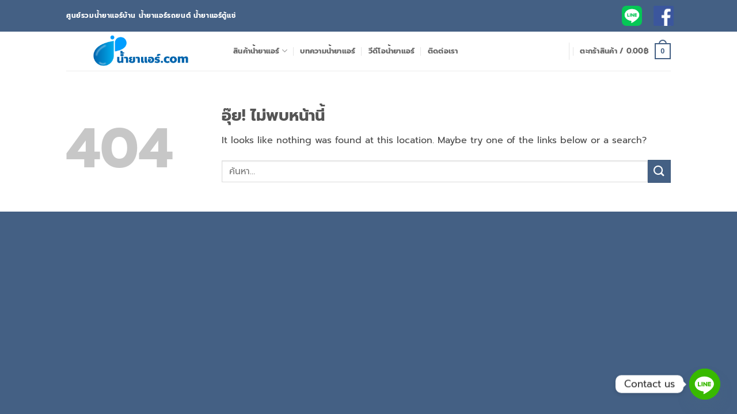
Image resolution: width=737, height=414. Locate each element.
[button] (625, 51)
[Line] (704, 384)
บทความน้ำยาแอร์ (327, 50)
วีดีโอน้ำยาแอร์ (391, 50)
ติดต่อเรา (443, 50)
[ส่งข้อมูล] (659, 171)
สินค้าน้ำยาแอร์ (260, 51)
